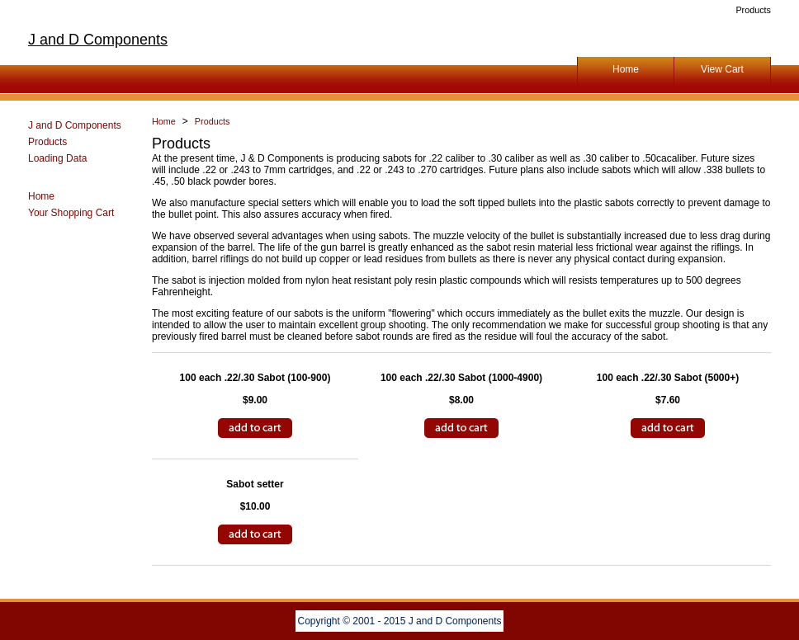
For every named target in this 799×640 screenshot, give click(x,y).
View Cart (722, 69)
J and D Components (98, 39)
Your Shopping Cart (71, 213)
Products (47, 142)
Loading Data (57, 158)
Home (625, 69)
